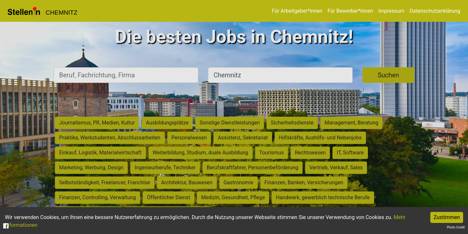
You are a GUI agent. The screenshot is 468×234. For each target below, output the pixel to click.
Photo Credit (456, 227)
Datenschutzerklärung (435, 11)
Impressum (391, 11)
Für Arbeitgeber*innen (297, 11)
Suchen (388, 75)
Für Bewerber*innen (350, 11)
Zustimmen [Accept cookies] (447, 217)
